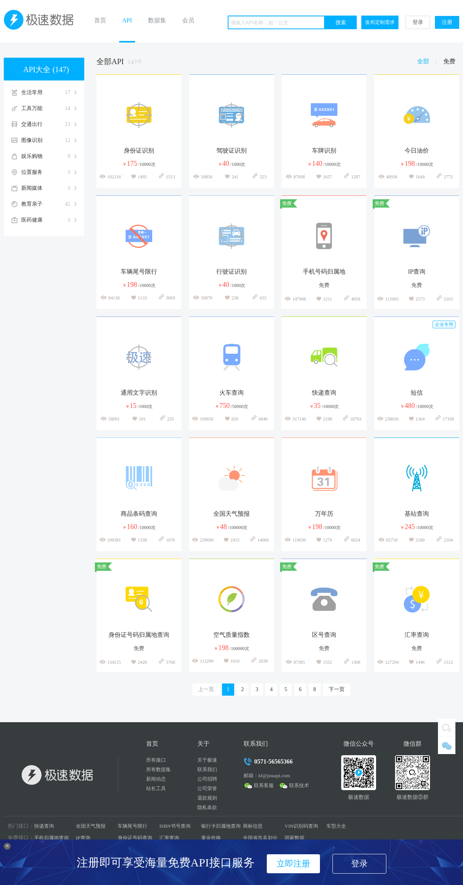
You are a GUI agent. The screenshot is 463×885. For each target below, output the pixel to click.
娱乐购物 (49, 156)
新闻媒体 (49, 188)
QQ (446, 727)
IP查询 (83, 838)
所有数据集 (158, 769)
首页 (100, 20)
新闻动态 (156, 779)
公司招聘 (207, 779)
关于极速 (207, 760)
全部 (423, 61)
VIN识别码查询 (301, 826)
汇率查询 (169, 838)
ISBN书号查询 (175, 826)
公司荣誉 (207, 788)
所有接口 (156, 760)
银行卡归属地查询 (221, 826)
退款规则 (207, 798)
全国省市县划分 (260, 838)
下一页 (337, 689)
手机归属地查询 (51, 838)
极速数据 (42, 21)
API (127, 20)
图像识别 (49, 140)
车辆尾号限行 (132, 826)
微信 (446, 745)
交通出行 (49, 124)
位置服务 (49, 172)
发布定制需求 (380, 22)
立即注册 (293, 863)
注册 (447, 22)
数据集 (157, 20)
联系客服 (264, 785)
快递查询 (44, 826)
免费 (449, 61)
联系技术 (299, 785)
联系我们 (207, 769)
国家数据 (294, 838)
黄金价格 (211, 838)
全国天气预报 (91, 826)
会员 (188, 20)
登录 (418, 22)
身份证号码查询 (135, 838)
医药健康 (49, 220)
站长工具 (156, 788)
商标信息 (253, 826)
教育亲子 (49, 204)
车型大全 (336, 826)
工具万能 (49, 109)
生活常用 (49, 93)
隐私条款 (207, 807)
